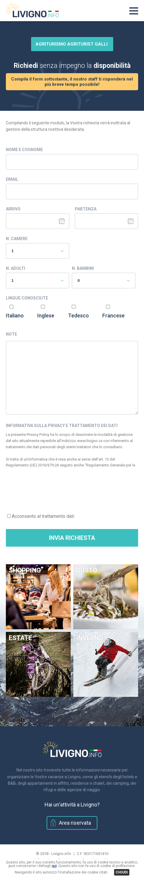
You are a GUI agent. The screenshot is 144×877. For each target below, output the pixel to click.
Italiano (15, 315)
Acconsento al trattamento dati (43, 516)
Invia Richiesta (72, 537)
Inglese (45, 315)
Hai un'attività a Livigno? (72, 804)
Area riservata (75, 823)
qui (54, 866)
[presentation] (50, 487)
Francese (113, 315)
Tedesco (78, 315)
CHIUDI (122, 872)
